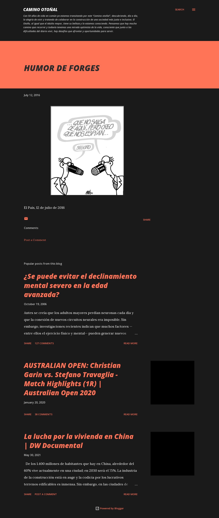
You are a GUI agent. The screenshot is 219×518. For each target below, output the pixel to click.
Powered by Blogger (109, 508)
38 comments (43, 414)
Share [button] (147, 219)
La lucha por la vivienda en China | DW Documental (78, 441)
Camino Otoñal (40, 9)
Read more (131, 343)
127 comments (44, 343)
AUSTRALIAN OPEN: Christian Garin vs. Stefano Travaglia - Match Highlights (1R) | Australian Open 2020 (72, 379)
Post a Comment (35, 240)
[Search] (179, 10)
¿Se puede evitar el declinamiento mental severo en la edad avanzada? (80, 285)
